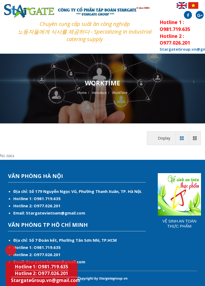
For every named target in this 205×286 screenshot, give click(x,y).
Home (82, 92)
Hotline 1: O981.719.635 (7, 247)
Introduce (99, 92)
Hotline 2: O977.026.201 (41, 273)
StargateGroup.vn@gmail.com (45, 280)
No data (7, 155)
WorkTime (120, 92)
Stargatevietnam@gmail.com (55, 213)
